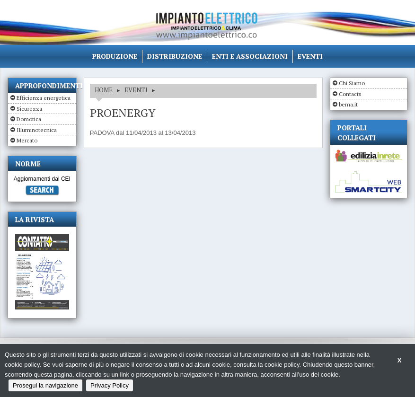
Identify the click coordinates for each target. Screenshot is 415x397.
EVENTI (136, 90)
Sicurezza (29, 108)
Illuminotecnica (37, 129)
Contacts (350, 93)
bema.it (348, 104)
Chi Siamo (352, 83)
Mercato (27, 140)
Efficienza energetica (44, 97)
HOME (104, 90)
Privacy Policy (109, 385)
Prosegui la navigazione (45, 385)
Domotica (29, 119)
